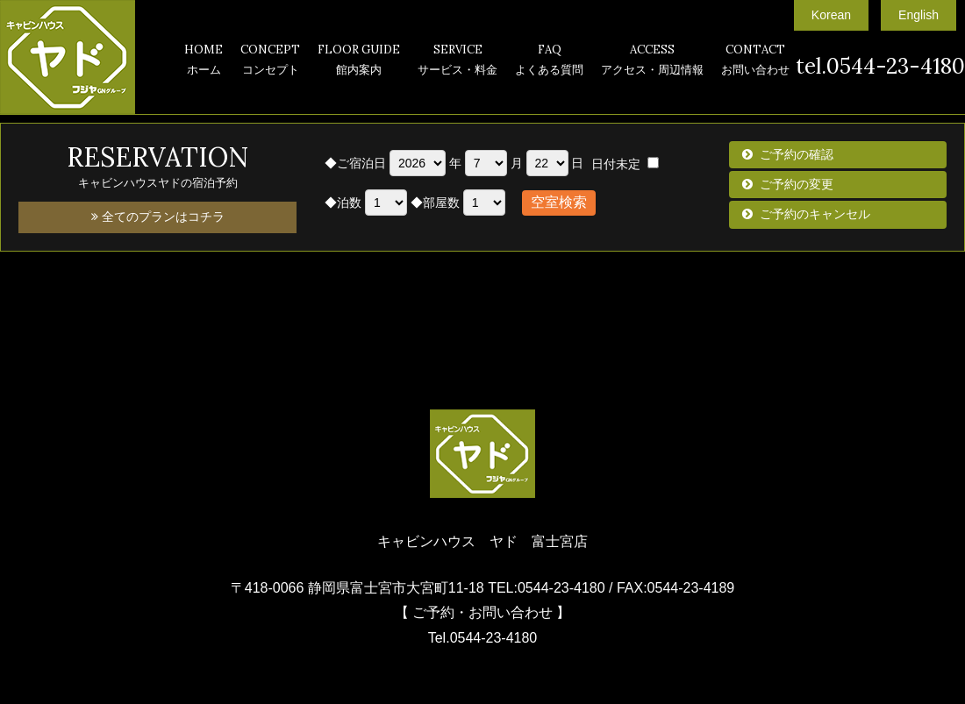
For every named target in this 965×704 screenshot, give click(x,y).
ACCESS (652, 61)
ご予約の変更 (796, 184)
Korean (831, 15)
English (918, 15)
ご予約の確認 (796, 154)
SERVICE (457, 61)
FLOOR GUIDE (359, 61)
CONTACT (755, 61)
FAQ (549, 61)
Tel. (483, 637)
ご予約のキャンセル (815, 214)
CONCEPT (270, 61)
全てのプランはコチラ (158, 217)
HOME (203, 61)
